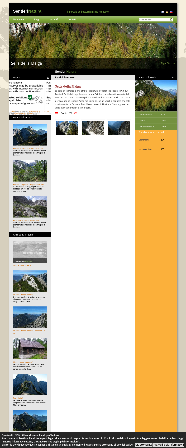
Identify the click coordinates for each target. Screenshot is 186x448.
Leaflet (12, 111)
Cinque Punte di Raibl (22, 265)
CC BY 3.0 (45, 111)
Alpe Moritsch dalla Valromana (26, 220)
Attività (54, 19)
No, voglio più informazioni (169, 444)
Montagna (18, 19)
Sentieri (27, 11)
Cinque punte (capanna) (23, 362)
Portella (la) (18, 398)
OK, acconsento (143, 444)
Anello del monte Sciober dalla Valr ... (29, 148)
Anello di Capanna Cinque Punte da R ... (29, 184)
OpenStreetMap (19, 114)
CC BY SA (29, 114)
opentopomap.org (35, 111)
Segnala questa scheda (149, 132)
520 (75, 113)
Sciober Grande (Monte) (23, 295)
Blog (36, 19)
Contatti (72, 19)
